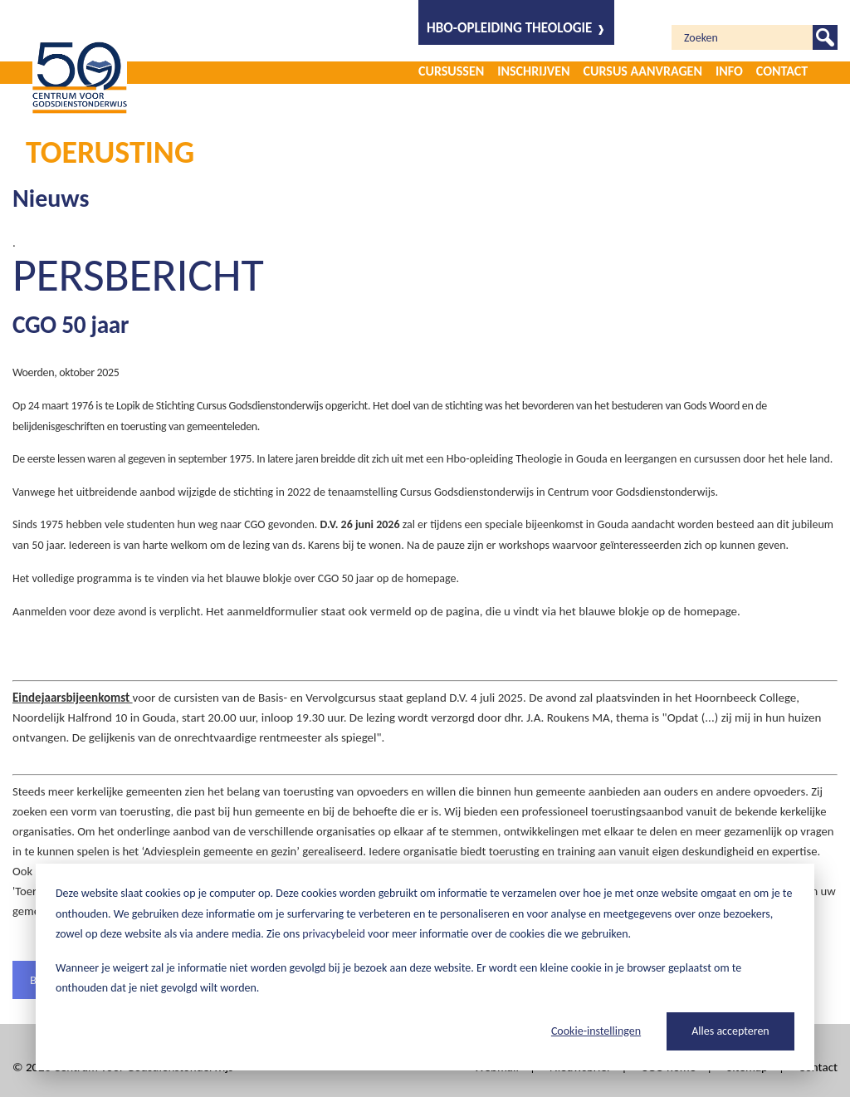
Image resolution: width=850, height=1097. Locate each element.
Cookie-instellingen (596, 1031)
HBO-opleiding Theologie (509, 28)
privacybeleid (333, 934)
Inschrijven (533, 71)
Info (729, 71)
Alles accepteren (730, 1031)
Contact (782, 71)
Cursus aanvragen (643, 71)
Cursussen (451, 71)
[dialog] (425, 967)
